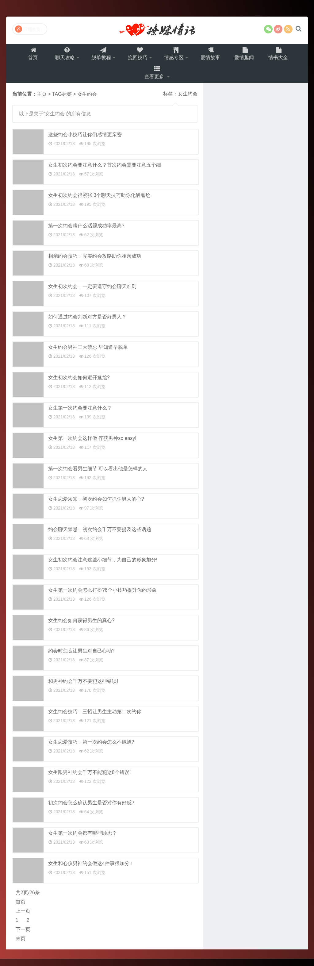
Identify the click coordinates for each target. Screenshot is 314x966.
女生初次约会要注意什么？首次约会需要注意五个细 (104, 172)
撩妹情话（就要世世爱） (157, 30)
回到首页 (27, 29)
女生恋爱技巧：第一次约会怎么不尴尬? (91, 749)
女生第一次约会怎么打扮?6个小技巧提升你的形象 (102, 597)
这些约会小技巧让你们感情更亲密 (85, 141)
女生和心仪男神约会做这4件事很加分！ (91, 870)
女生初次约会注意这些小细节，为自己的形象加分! (102, 567)
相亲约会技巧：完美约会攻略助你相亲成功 (94, 263)
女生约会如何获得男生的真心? (81, 627)
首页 (28, 55)
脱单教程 (99, 55)
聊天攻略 (61, 55)
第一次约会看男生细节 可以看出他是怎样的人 (97, 476)
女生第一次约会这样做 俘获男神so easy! (92, 445)
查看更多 (155, 78)
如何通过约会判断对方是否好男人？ (87, 324)
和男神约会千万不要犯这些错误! (83, 688)
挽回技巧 (137, 55)
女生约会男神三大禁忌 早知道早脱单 (88, 354)
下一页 (23, 936)
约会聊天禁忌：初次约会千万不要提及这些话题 (99, 536)
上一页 (23, 918)
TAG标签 (62, 101)
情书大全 (284, 55)
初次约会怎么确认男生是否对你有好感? (91, 810)
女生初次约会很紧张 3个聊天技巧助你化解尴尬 (99, 202)
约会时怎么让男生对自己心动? (81, 658)
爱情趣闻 (249, 55)
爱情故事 (214, 55)
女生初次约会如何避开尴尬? (79, 384)
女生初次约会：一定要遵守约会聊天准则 (92, 293)
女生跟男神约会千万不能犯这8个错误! (89, 779)
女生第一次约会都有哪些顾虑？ (82, 840)
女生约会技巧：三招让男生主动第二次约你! (95, 719)
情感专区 (176, 55)
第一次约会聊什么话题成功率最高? (86, 233)
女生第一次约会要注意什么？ (80, 415)
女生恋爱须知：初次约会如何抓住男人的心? (96, 506)
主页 (42, 101)
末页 (20, 946)
